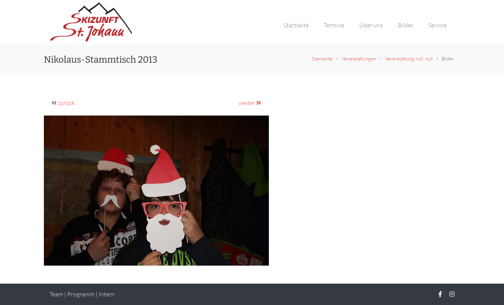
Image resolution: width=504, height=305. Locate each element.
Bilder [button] (405, 25)
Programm (80, 294)
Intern (107, 294)
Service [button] (437, 25)
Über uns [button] (371, 25)
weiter (249, 103)
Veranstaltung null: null (409, 59)
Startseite (322, 59)
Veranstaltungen (359, 59)
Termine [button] (334, 25)
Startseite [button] (296, 25)
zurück (66, 103)
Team (56, 294)
